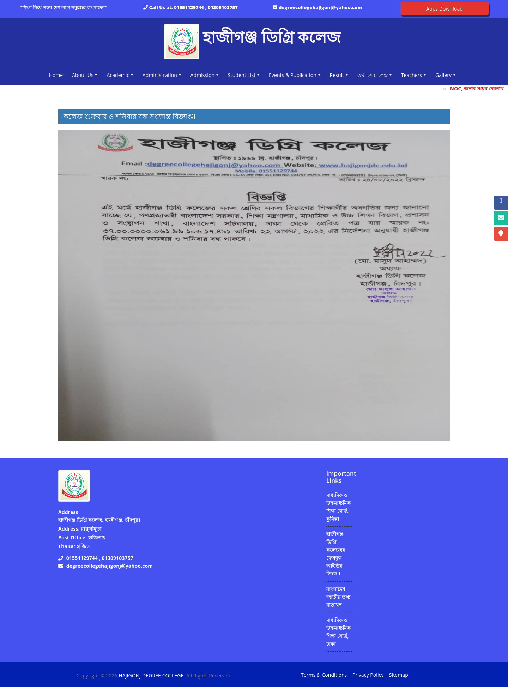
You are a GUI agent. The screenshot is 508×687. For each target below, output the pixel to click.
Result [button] (337, 75)
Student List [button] (242, 75)
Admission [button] (202, 75)
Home (57, 74)
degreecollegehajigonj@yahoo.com (320, 7)
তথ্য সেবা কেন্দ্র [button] (372, 75)
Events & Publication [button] (292, 75)
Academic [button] (118, 75)
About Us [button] (82, 75)
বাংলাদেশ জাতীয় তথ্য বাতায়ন (338, 597)
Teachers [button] (411, 75)
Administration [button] (160, 75)
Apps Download (444, 8)
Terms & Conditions (324, 674)
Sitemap (398, 674)
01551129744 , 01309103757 (206, 7)
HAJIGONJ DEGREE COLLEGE (151, 675)
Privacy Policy (368, 674)
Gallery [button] (443, 75)
